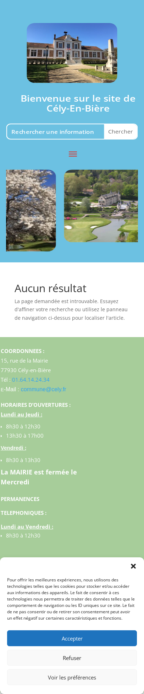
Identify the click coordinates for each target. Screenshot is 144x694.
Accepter (72, 638)
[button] (133, 566)
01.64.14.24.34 (31, 379)
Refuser (72, 657)
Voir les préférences (72, 677)
